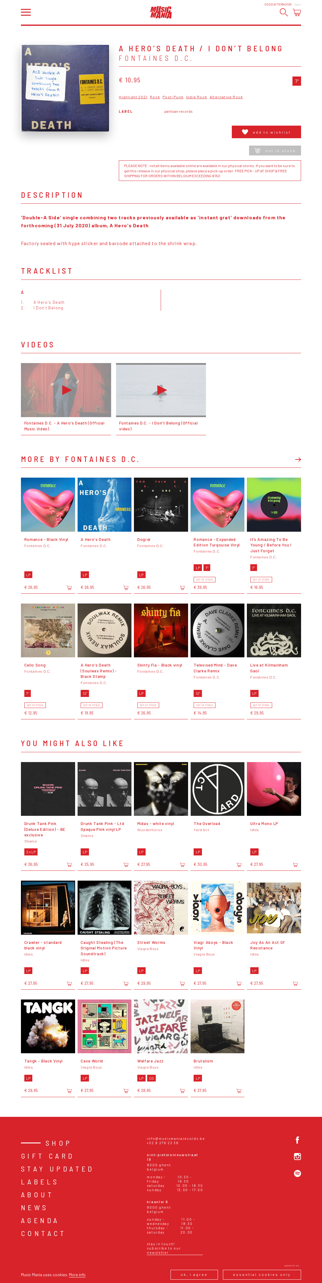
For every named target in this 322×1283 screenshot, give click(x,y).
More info (77, 1274)
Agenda (40, 1220)
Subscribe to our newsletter (164, 1250)
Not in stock (275, 150)
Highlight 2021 (133, 97)
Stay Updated (58, 1168)
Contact (43, 1233)
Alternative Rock (226, 97)
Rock (155, 97)
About (37, 1194)
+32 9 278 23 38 (163, 1143)
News (35, 1207)
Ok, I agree (194, 1274)
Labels (40, 1181)
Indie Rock (196, 97)
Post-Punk (173, 97)
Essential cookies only (262, 1274)
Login (297, 4)
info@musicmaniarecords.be (176, 1138)
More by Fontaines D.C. (81, 459)
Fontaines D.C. (156, 58)
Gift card (48, 1155)
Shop (59, 1142)
